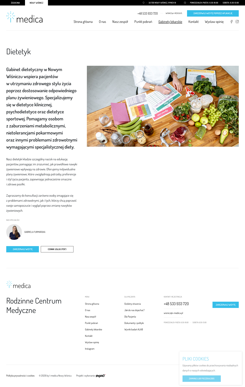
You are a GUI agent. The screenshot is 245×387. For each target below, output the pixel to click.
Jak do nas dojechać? (134, 310)
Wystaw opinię (214, 21)
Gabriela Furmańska (34, 232)
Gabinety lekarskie (170, 21)
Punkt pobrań (143, 21)
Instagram (237, 21)
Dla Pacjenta (130, 316)
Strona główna (83, 21)
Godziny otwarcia (132, 303)
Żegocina (15, 2)
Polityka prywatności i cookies (20, 375)
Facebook (231, 21)
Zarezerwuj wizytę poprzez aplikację (212, 13)
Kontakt (193, 21)
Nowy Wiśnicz (36, 2)
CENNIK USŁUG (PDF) (57, 249)
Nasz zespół (120, 21)
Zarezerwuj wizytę (22, 249)
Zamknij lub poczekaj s (201, 378)
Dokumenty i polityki (134, 323)
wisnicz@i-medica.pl (174, 13)
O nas (102, 21)
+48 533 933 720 (148, 13)
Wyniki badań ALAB (133, 329)
